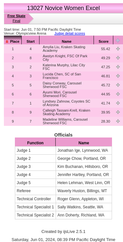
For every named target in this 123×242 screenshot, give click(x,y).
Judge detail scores (69, 33)
